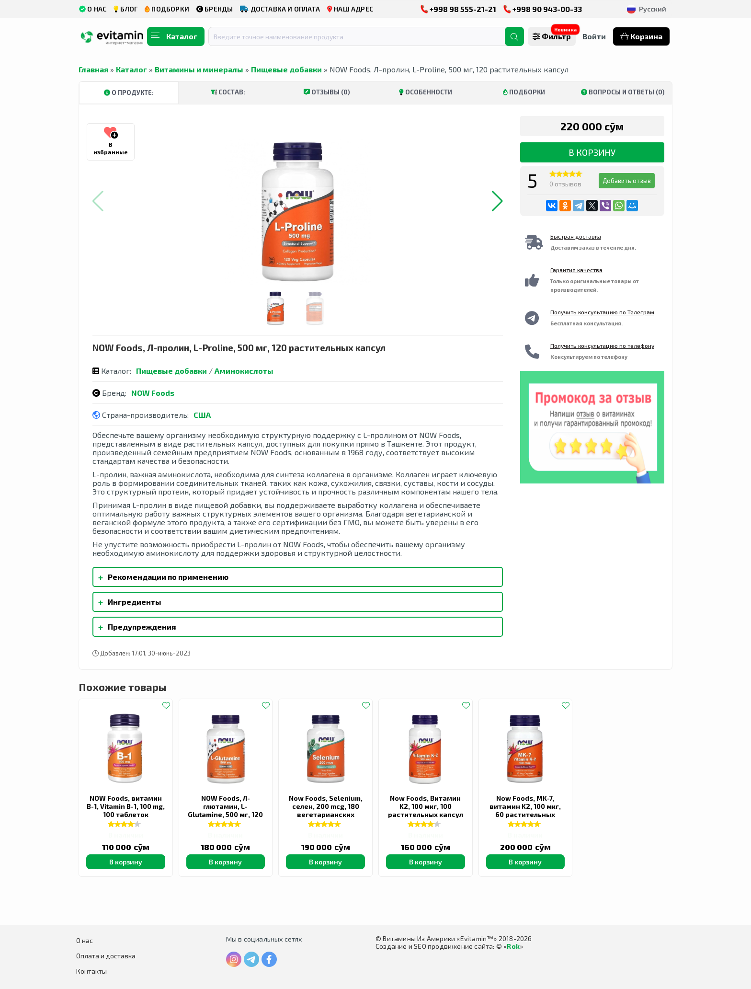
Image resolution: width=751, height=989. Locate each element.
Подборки (524, 92)
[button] (497, 201)
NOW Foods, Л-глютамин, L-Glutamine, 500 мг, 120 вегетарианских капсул (225, 814)
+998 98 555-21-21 (458, 8)
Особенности (425, 92)
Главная (93, 69)
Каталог (131, 69)
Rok (513, 946)
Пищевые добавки (286, 69)
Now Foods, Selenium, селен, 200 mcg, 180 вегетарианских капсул (326, 810)
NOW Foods (152, 392)
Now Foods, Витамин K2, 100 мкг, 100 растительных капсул (425, 806)
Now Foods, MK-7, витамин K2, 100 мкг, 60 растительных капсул (525, 810)
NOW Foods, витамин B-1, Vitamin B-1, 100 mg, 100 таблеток (126, 806)
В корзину (592, 152)
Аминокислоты (244, 370)
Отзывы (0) (327, 92)
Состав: (228, 92)
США (202, 414)
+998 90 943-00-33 (542, 8)
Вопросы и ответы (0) (623, 92)
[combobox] (362, 36)
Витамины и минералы (199, 69)
